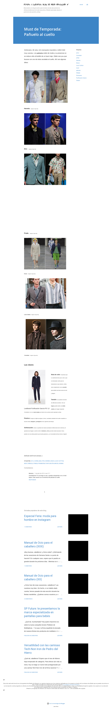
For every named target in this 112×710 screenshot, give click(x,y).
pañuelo (78, 70)
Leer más (59, 526)
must (77, 68)
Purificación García (81, 78)
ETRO (77, 58)
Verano (78, 80)
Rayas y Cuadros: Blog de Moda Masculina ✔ (46, 4)
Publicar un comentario (31, 635)
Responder (32, 480)
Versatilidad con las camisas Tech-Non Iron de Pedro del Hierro (42, 649)
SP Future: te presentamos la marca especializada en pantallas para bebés (42, 612)
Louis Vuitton (79, 65)
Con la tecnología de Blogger (56, 703)
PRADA (78, 73)
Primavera (79, 75)
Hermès (78, 60)
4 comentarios (28, 599)
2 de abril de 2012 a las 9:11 (42, 473)
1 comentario (28, 526)
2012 (77, 53)
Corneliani (79, 55)
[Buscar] (81, 4)
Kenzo (78, 63)
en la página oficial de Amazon (71, 684)
